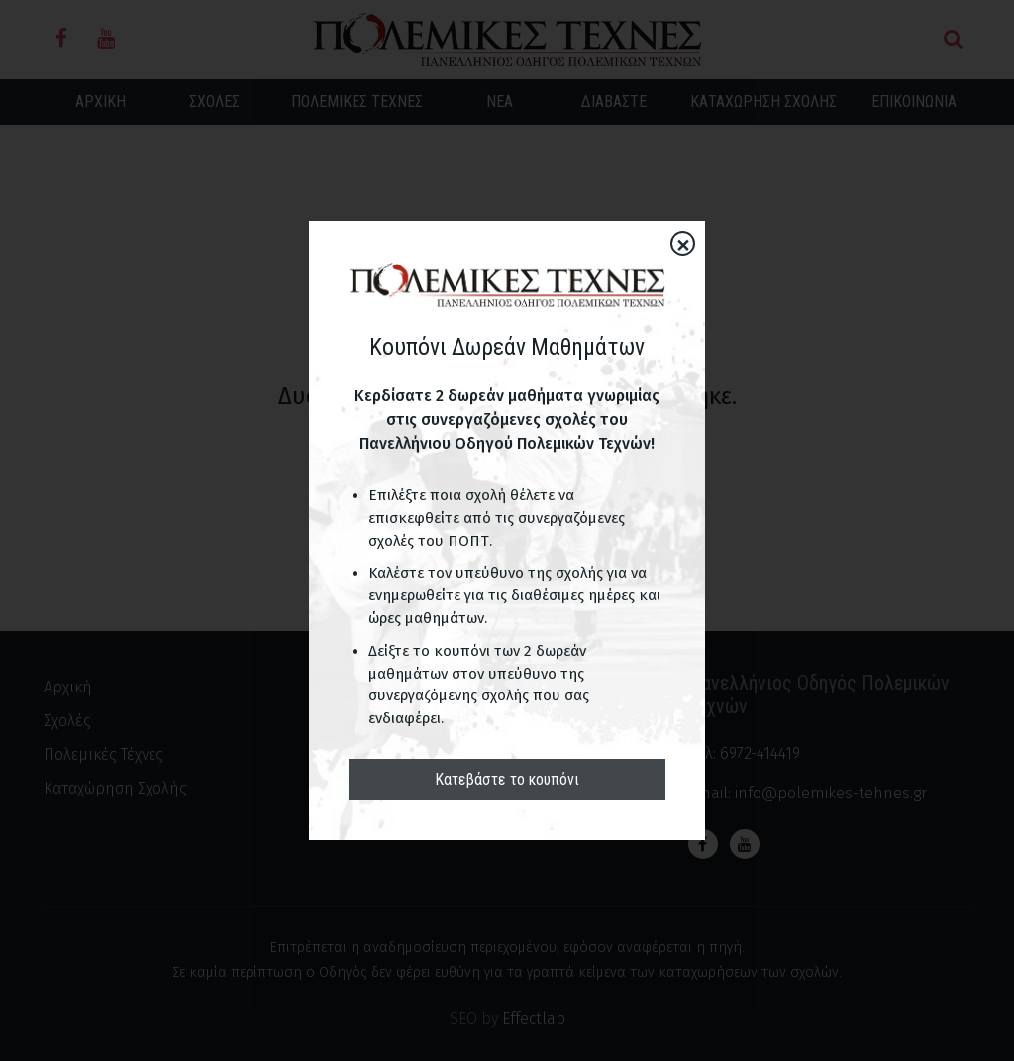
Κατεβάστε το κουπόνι (507, 779)
